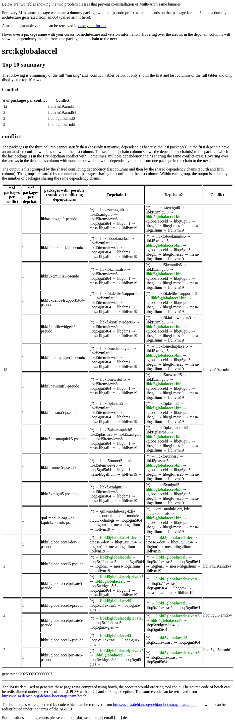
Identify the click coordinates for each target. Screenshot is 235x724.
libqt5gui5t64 (100, 223)
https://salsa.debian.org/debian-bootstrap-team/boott (155, 704)
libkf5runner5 (111, 461)
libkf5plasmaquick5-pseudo (63, 439)
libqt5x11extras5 (102, 562)
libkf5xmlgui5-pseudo (59, 494)
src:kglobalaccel (29, 50)
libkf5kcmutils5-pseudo (60, 276)
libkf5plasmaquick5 (116, 430)
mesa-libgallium (102, 228)
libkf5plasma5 (111, 403)
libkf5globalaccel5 (115, 557)
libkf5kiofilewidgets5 (117, 322)
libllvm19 (129, 228)
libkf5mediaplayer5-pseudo (63, 357)
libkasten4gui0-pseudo (59, 219)
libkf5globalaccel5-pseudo (62, 564)
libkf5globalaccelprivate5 (121, 577)
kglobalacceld (157, 221)
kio (130, 461)
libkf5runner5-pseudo (58, 467)
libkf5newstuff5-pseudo (60, 386)
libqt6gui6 (182, 221)
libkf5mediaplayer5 (116, 348)
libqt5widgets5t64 (104, 586)
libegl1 (151, 226)
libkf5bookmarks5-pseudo (62, 247)
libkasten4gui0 (112, 210)
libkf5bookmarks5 (115, 238)
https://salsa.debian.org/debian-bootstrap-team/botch (44, 696)
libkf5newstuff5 (113, 379)
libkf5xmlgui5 (100, 214)
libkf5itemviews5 (103, 219)
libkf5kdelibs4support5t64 (121, 293)
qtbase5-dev (99, 542)
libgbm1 (124, 223)
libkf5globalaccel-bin (164, 216)
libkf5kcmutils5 (113, 269)
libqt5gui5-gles (101, 627)
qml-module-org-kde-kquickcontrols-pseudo (59, 520)
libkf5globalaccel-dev (118, 537)
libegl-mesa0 (173, 226)
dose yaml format (92, 26)
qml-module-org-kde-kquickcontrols (112, 513)
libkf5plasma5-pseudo (59, 412)
